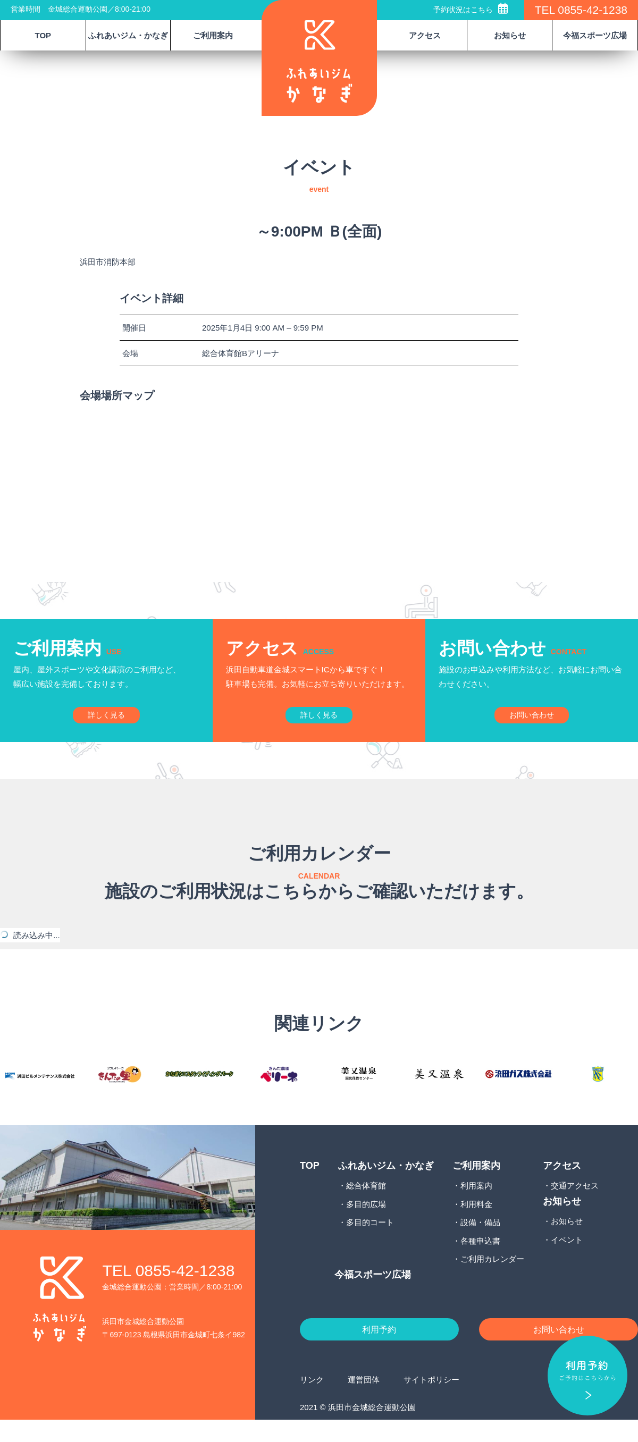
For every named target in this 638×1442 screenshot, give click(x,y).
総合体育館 (366, 1205)
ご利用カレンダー (492, 1278)
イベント (567, 1258)
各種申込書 (480, 1260)
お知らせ (567, 1240)
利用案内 (476, 1205)
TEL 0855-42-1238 (581, 10)
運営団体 (364, 1401)
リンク (312, 1401)
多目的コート (370, 1241)
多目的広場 (366, 1223)
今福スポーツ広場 (595, 35)
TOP (43, 35)
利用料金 (476, 1223)
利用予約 (379, 1350)
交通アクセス (575, 1205)
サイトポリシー (431, 1401)
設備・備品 (480, 1241)
